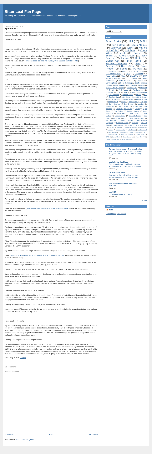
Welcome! (112, 186)
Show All (144, 200)
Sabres (123, 69)
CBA (124, 71)
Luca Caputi (124, 132)
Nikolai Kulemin (126, 120)
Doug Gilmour (131, 78)
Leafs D (143, 88)
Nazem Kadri (127, 95)
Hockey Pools (120, 116)
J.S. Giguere (132, 130)
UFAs (128, 74)
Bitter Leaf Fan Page (22, 11)
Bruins (119, 127)
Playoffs (140, 80)
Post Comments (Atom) (25, 439)
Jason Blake (132, 88)
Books (138, 58)
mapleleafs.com (118, 125)
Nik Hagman (111, 120)
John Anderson (127, 99)
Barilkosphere (111, 83)
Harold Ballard (113, 99)
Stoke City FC (140, 137)
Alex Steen (126, 97)
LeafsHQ (112, 192)
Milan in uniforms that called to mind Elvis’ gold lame (47, 208)
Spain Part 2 (11, 28)
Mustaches (110, 106)
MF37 (111, 210)
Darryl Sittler (127, 66)
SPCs (108, 137)
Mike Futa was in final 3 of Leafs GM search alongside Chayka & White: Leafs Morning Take (125, 153)
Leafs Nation (134, 61)
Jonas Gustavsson (139, 92)
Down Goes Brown (117, 173)
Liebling (141, 104)
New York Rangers (127, 134)
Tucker (130, 48)
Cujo (118, 92)
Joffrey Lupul (142, 130)
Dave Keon (121, 113)
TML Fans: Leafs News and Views (123, 184)
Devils (123, 102)
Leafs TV (116, 118)
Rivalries (109, 92)
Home (51, 434)
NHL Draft (130, 50)
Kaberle (125, 58)
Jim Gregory (129, 104)
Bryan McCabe (112, 71)
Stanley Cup (114, 97)
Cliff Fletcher (118, 45)
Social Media (116, 137)
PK (145, 95)
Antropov (110, 66)
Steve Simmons (128, 137)
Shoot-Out (134, 76)
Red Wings (123, 106)
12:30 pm (23, 358)
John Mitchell (112, 132)
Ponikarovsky (138, 90)
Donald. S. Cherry (140, 97)
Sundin (109, 56)
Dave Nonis (143, 127)
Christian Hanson (133, 111)
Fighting (110, 130)
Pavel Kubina (111, 76)
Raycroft (137, 53)
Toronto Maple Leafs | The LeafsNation (125, 149)
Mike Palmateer (126, 80)
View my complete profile (116, 214)
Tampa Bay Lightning (112, 139)
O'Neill (111, 90)
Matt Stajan (119, 85)
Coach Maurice (139, 45)
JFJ (130, 41)
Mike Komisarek (135, 132)
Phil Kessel (123, 90)
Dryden (144, 102)
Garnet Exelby (120, 130)
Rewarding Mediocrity (124, 109)
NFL (124, 118)
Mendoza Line (141, 99)
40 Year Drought (127, 56)
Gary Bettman (114, 104)
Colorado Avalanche (130, 127)
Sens (137, 63)
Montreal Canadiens (116, 63)
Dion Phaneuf (133, 102)
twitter (130, 125)
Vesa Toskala (118, 111)
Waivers (135, 123)
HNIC (141, 85)
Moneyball (131, 85)
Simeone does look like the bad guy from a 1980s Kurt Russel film (52, 61)
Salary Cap (115, 48)
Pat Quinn (137, 69)
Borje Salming (126, 83)
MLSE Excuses (136, 71)
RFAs (123, 76)
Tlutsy (137, 109)
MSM (143, 41)
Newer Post (9, 434)
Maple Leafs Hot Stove (118, 162)
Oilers (138, 95)
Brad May (111, 127)
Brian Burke (113, 41)
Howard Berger (134, 116)
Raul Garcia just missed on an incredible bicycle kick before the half (37, 255)
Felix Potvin (134, 113)
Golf (126, 92)
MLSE (123, 53)
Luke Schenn (114, 95)
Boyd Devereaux (141, 125)
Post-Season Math (113, 74)
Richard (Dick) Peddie (115, 88)
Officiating (139, 74)
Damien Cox (112, 61)
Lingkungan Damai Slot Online (120, 194)
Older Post (93, 434)
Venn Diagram (126, 139)
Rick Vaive (140, 134)
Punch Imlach (113, 102)
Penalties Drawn (122, 123)
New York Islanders (137, 118)
